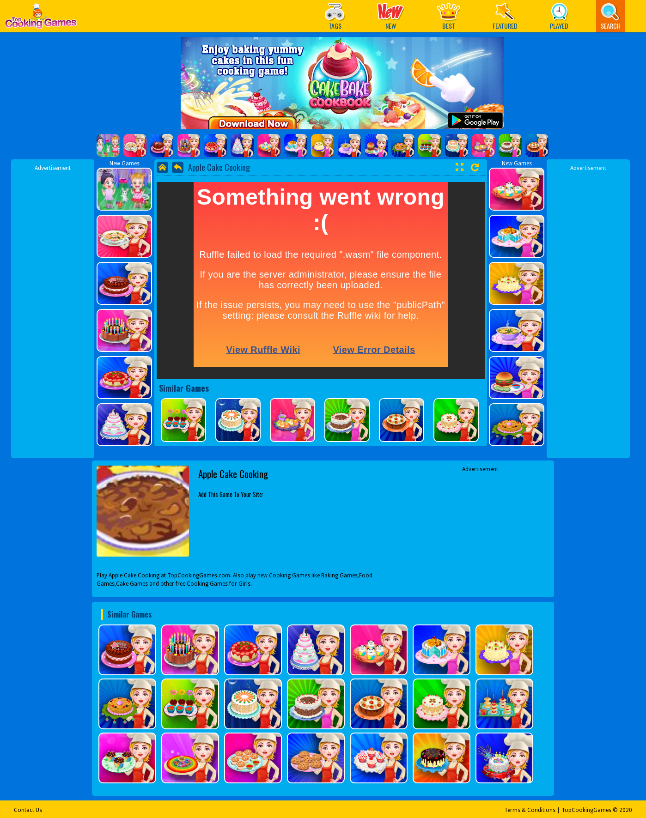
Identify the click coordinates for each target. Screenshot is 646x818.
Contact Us (28, 810)
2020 (625, 810)
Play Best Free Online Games (41, 18)
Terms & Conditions (529, 810)
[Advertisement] (53, 310)
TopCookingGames (586, 810)
